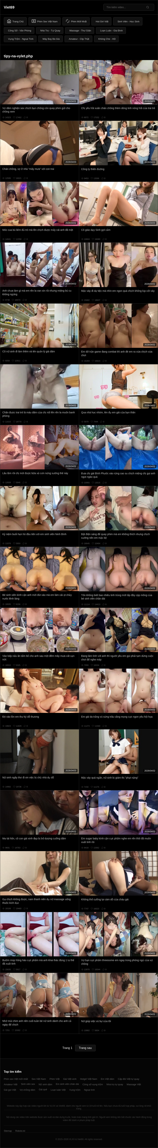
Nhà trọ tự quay (114, 1084)
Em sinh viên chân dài (67, 1084)
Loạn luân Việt (58, 1089)
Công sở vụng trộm (93, 1084)
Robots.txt (20, 1131)
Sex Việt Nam (39, 1079)
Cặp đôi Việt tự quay (128, 1079)
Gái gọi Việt (10, 1089)
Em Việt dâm (107, 1079)
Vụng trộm (75, 1089)
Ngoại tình (89, 1089)
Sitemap (8, 1131)
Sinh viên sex (28, 1084)
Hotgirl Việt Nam (88, 1079)
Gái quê (43, 1089)
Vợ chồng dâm (27, 1089)
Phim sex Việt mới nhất (16, 1079)
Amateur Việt (10, 1084)
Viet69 (9, 7)
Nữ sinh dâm (45, 1084)
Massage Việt (134, 1084)
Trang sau (85, 1047)
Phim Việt (54, 1079)
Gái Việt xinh (69, 1079)
